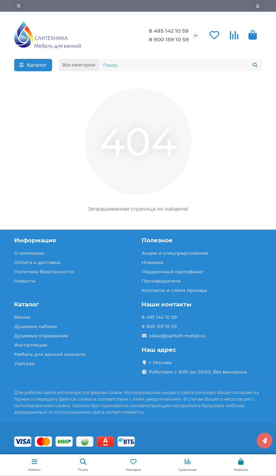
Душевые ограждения (41, 335)
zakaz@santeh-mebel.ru (177, 335)
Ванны (22, 317)
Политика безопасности (44, 271)
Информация (35, 240)
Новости (24, 281)
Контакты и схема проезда (174, 290)
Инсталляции (30, 345)
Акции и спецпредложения (175, 253)
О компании (29, 253)
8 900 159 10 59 (169, 39)
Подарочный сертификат (173, 271)
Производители (161, 281)
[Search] (180, 65)
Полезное (157, 240)
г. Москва (160, 362)
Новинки (152, 262)
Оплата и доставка (37, 262)
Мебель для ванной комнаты (50, 354)
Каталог (26, 304)
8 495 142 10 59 (168, 31)
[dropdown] (18, 6)
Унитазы (24, 363)
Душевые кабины (35, 326)
